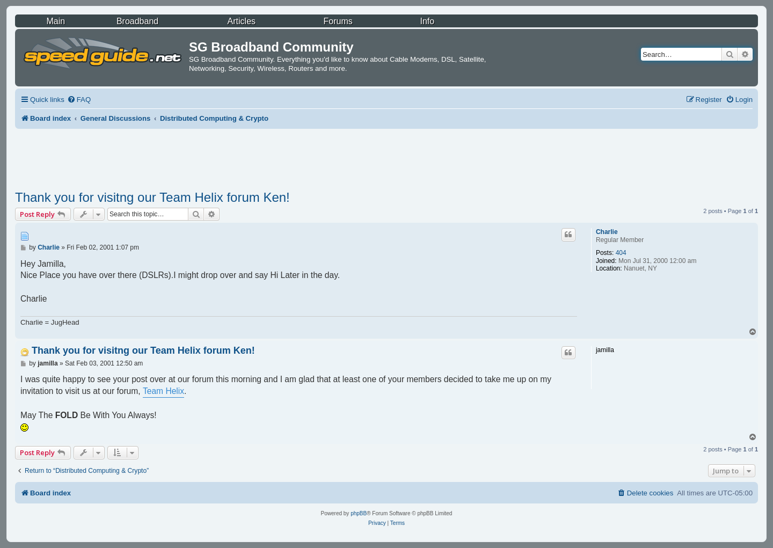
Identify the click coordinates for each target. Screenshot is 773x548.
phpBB (359, 513)
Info (427, 21)
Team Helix (163, 391)
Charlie (607, 232)
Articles (242, 21)
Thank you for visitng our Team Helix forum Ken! (152, 197)
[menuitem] (79, 99)
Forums (338, 21)
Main (55, 21)
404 (621, 253)
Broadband (137, 21)
